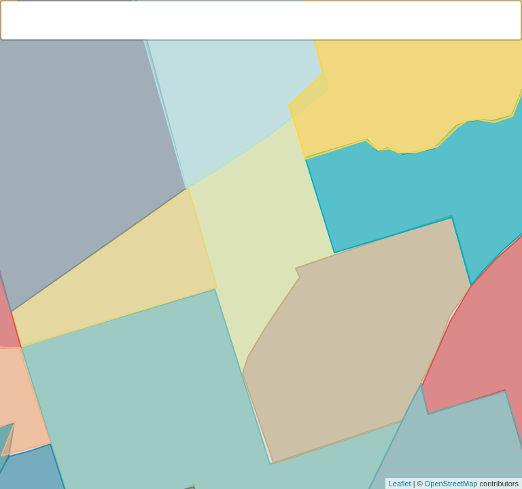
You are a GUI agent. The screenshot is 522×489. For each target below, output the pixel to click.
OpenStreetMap (451, 483)
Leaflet (400, 483)
